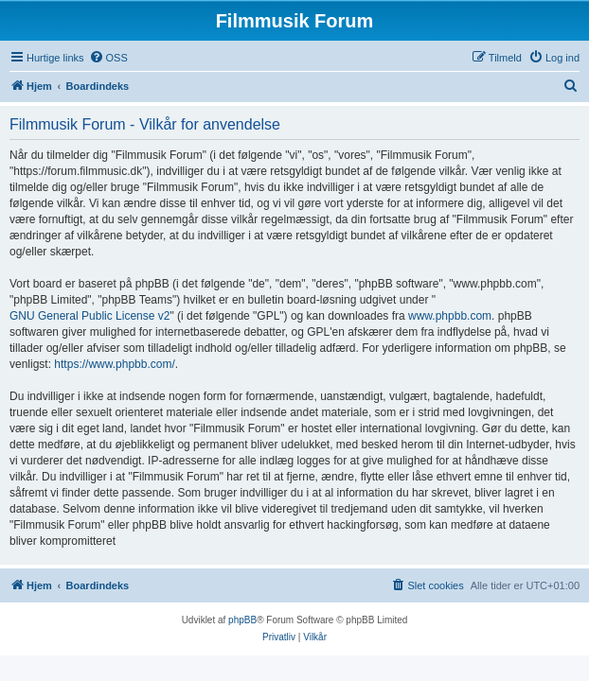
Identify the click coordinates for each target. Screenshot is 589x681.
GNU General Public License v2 (89, 316)
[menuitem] (108, 57)
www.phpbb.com (449, 316)
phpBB (242, 620)
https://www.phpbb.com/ (114, 364)
